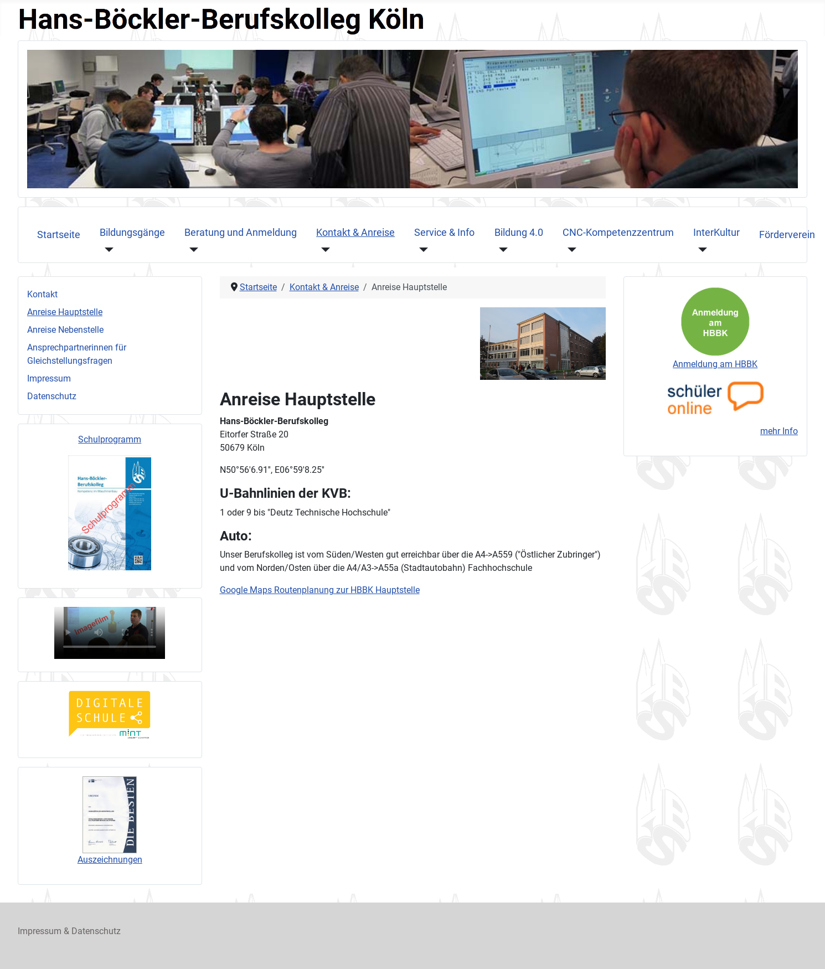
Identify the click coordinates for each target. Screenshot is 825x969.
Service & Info (444, 232)
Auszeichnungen (110, 859)
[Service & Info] (421, 249)
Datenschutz (51, 396)
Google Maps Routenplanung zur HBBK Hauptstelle (320, 590)
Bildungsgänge (132, 232)
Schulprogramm (109, 439)
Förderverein (787, 234)
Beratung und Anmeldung (240, 232)
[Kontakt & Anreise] (323, 249)
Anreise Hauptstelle (64, 312)
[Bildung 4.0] (501, 249)
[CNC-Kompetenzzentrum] (569, 249)
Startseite (58, 234)
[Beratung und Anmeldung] (191, 249)
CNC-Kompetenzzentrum (618, 232)
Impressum (49, 378)
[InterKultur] (700, 249)
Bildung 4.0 (518, 232)
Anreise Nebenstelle (65, 329)
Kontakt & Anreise (355, 232)
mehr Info (779, 431)
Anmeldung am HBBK (715, 364)
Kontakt (42, 294)
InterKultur (716, 232)
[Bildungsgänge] (107, 249)
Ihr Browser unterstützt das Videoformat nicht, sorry (109, 633)
